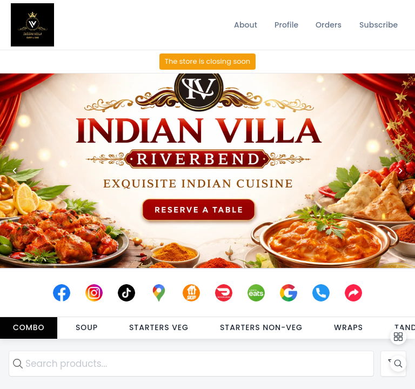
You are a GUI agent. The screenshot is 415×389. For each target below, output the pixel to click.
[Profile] (286, 25)
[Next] (400, 171)
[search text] (191, 363)
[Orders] (328, 25)
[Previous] (14, 171)
